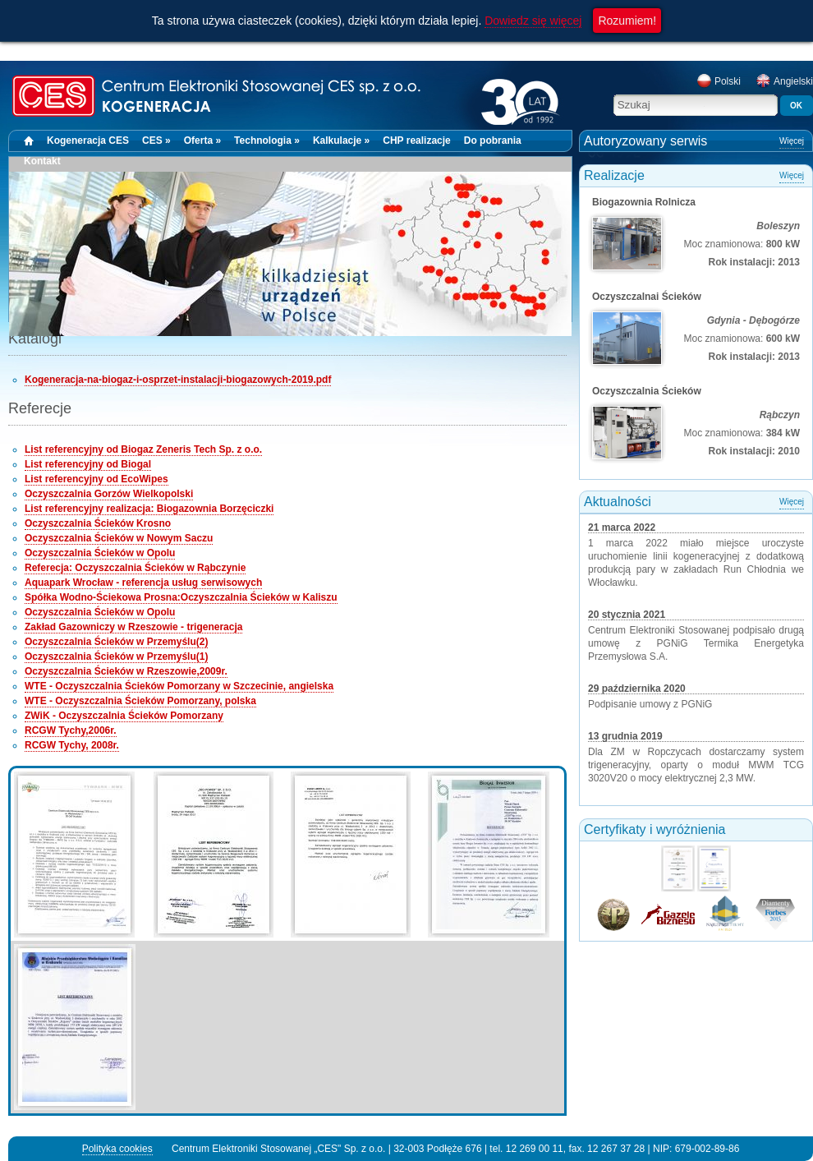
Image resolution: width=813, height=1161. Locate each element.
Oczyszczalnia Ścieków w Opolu (100, 553)
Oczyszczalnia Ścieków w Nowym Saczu (119, 538)
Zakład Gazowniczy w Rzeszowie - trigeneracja (133, 627)
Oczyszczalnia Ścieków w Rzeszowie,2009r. (126, 671)
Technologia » (267, 140)
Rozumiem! (627, 20)
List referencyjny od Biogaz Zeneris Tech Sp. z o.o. (143, 449)
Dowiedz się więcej (533, 20)
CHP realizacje (417, 140)
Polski (718, 81)
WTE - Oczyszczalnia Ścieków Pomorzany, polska (140, 701)
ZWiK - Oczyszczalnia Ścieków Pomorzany (124, 715)
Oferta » (202, 140)
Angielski (784, 81)
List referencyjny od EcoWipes (96, 479)
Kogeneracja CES (88, 140)
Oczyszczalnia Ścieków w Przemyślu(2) (116, 641)
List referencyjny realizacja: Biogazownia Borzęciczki (149, 508)
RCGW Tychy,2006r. (71, 730)
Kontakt (42, 161)
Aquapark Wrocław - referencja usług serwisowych (143, 582)
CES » (156, 140)
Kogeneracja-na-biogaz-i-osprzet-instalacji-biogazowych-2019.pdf (178, 379)
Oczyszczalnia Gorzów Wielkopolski (109, 494)
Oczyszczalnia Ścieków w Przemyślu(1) (116, 656)
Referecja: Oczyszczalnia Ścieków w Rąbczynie (135, 568)
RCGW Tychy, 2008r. (72, 745)
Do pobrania (492, 140)
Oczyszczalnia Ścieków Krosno (98, 523)
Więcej (791, 140)
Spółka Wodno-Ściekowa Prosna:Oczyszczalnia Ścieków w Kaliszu (181, 597)
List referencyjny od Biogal (88, 464)
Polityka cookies (117, 1148)
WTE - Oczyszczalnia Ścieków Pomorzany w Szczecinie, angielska (179, 686)
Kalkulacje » (341, 140)
